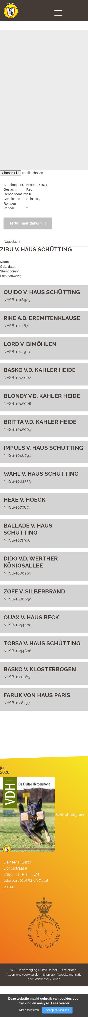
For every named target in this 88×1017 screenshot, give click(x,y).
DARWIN (6, 21)
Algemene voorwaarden (23, 974)
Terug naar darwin (25, 223)
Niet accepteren (29, 1010)
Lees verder (60, 1003)
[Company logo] (11, 12)
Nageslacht (12, 241)
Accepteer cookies (57, 1010)
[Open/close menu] (58, 13)
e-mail (9, 886)
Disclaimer (68, 970)
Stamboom (36, 241)
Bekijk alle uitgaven (70, 814)
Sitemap (49, 974)
